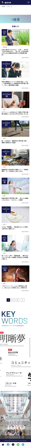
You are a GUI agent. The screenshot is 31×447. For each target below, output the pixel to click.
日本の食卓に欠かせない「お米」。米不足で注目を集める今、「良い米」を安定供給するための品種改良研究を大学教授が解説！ (15, 52)
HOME (3, 6)
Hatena (23, 444)
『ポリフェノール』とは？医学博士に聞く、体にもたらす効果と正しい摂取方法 (14, 287)
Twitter (13, 444)
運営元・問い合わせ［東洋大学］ (16, 437)
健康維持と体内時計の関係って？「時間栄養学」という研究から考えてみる (15, 170)
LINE (18, 444)
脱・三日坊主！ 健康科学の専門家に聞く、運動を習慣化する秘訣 (15, 141)
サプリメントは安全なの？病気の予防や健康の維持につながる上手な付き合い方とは (15, 113)
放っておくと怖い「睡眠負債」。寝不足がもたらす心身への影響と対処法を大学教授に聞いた (15, 257)
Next (22, 300)
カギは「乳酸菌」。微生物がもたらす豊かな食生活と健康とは (15, 227)
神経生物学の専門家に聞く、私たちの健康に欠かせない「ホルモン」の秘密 (15, 199)
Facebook (8, 444)
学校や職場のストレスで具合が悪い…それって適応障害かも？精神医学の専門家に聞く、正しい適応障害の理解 (15, 83)
